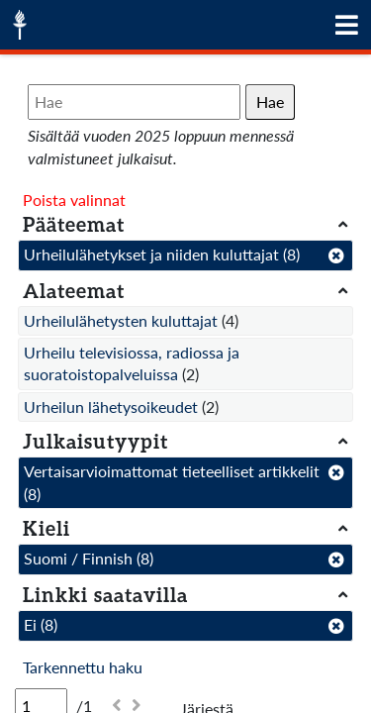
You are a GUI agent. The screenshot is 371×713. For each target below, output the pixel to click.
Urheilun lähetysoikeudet (111, 406)
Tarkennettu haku (82, 667)
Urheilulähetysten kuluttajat (121, 320)
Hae (270, 101)
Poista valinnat (74, 199)
